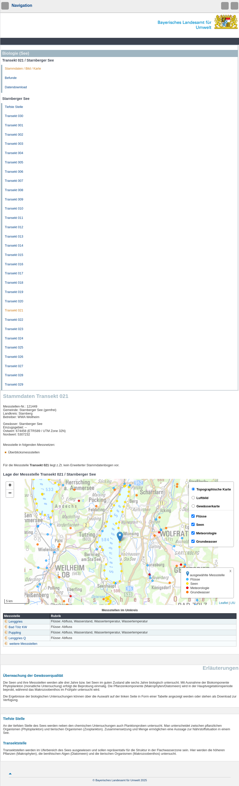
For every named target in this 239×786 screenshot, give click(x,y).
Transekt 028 (14, 375)
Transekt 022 (14, 320)
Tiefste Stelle (14, 107)
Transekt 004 (14, 153)
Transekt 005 (14, 162)
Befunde (11, 78)
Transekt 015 (14, 255)
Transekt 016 (14, 264)
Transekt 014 (14, 245)
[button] (120, 537)
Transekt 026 (14, 357)
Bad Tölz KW (15, 627)
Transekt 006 (14, 171)
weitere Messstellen (24, 644)
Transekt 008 (14, 190)
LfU (232, 603)
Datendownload (16, 87)
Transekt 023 (14, 329)
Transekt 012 (14, 227)
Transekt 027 (14, 366)
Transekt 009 (14, 199)
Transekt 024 (14, 338)
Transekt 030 (14, 116)
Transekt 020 (14, 301)
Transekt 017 (14, 273)
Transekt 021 (14, 310)
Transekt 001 (14, 125)
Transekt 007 (14, 181)
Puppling (12, 632)
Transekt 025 (14, 347)
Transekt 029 (14, 384)
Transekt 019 (14, 292)
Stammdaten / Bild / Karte (23, 68)
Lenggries (13, 621)
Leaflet (223, 603)
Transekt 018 (14, 282)
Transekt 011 (14, 218)
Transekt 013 (14, 236)
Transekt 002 (14, 134)
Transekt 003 (14, 143)
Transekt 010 (14, 208)
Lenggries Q (15, 638)
